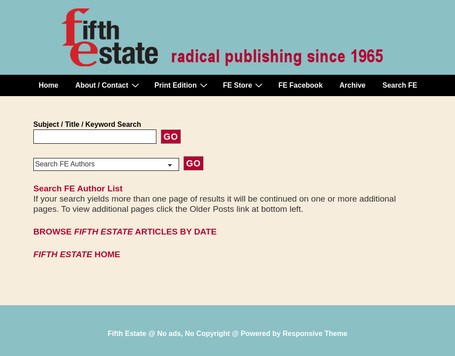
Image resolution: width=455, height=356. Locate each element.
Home (48, 85)
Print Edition (182, 85)
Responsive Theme (315, 333)
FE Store (244, 85)
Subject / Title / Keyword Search (87, 124)
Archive (352, 85)
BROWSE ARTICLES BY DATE (125, 231)
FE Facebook (300, 85)
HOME (76, 254)
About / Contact (108, 85)
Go (171, 137)
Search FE (400, 85)
